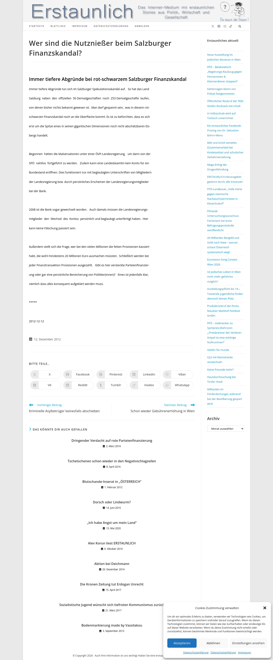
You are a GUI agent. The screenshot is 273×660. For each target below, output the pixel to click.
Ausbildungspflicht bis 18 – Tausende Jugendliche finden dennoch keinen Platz (225, 293)
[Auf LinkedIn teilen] (145, 374)
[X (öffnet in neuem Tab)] (213, 26)
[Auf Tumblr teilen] (111, 385)
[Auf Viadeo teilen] (145, 385)
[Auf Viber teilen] (178, 374)
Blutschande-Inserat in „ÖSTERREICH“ (111, 481)
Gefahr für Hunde (218, 350)
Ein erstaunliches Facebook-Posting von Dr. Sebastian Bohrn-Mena (224, 130)
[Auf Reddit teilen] (78, 385)
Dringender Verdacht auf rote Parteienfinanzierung (111, 440)
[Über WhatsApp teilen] (178, 385)
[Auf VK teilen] (45, 385)
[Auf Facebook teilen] (78, 374)
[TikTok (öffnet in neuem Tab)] (230, 26)
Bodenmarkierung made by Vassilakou (112, 625)
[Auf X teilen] (45, 374)
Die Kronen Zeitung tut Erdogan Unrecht (112, 584)
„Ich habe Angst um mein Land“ (112, 522)
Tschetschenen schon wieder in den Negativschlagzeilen (112, 461)
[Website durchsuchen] (240, 26)
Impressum (244, 652)
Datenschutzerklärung (196, 652)
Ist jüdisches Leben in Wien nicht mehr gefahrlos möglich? (224, 276)
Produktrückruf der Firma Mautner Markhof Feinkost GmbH (223, 310)
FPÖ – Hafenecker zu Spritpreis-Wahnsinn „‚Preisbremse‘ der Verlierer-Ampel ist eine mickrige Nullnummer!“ (224, 332)
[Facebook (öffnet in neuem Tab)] (219, 26)
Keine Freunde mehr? (220, 369)
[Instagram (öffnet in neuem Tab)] (225, 26)
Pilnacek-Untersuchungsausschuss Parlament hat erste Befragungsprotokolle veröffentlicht (223, 220)
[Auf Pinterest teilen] (111, 374)
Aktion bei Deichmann (111, 563)
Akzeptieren (181, 643)
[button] (265, 608)
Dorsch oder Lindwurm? (112, 502)
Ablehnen (213, 643)
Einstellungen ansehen (248, 643)
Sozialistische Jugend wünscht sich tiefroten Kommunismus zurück (111, 605)
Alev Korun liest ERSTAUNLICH (112, 543)
